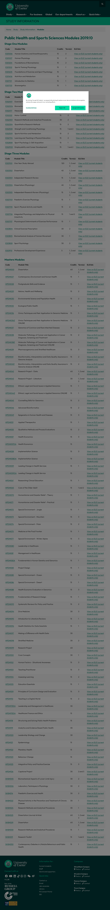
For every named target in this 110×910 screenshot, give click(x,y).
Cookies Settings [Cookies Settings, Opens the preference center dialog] (31, 107)
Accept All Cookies (78, 108)
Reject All (62, 108)
